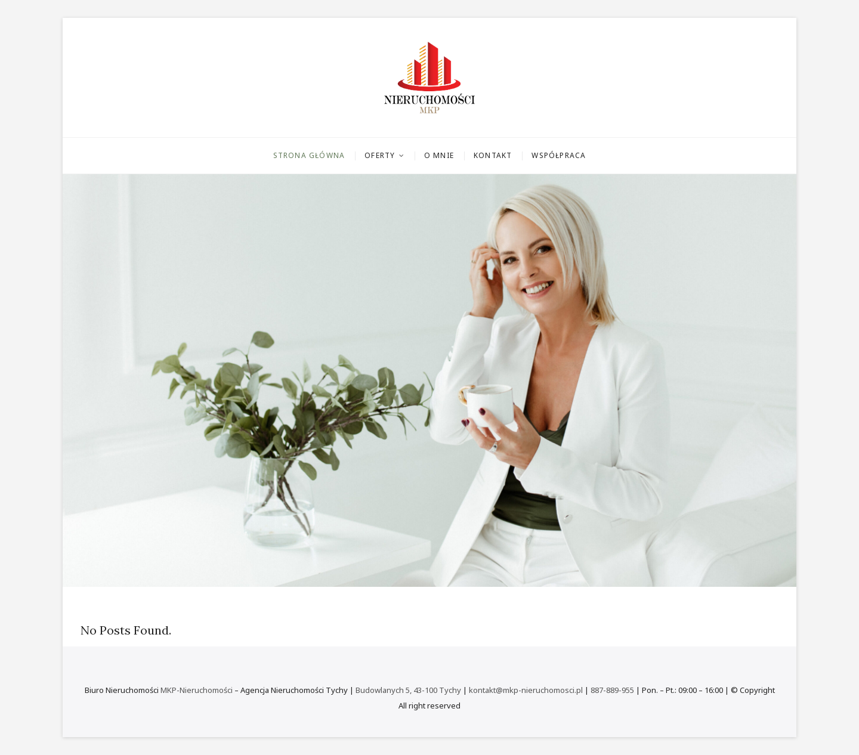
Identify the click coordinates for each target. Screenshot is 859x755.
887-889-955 (612, 690)
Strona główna (309, 155)
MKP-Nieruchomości (196, 690)
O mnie (439, 155)
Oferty (379, 155)
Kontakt (493, 155)
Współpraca (559, 155)
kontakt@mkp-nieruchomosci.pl (526, 690)
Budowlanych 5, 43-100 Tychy (408, 690)
